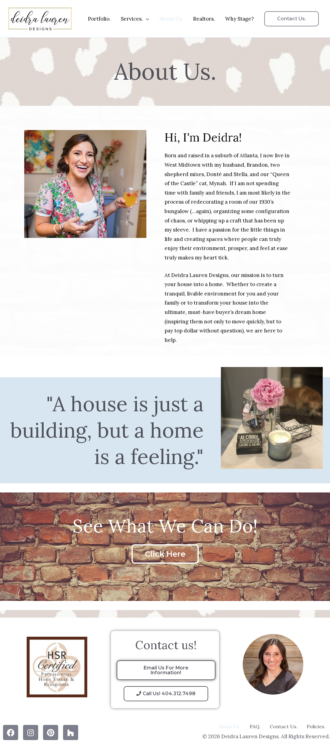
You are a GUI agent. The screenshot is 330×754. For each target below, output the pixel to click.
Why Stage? (239, 18)
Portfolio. (99, 18)
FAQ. (255, 726)
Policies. (316, 726)
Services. (132, 18)
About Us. (171, 18)
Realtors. (204, 18)
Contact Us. (284, 726)
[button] (291, 18)
